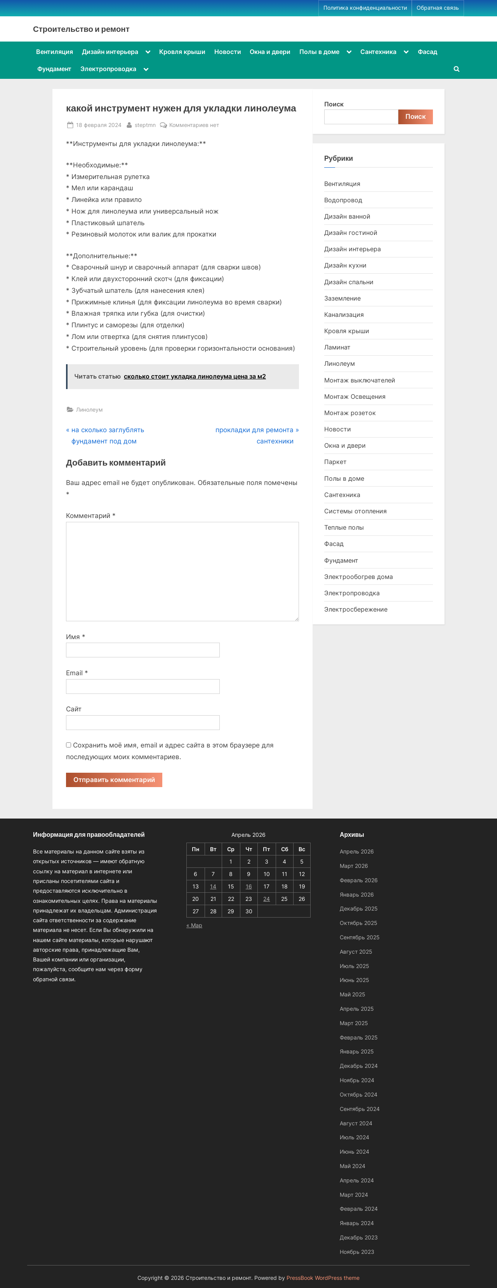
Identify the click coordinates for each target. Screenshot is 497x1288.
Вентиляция (54, 52)
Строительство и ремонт (81, 28)
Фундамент (54, 69)
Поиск (334, 104)
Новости (227, 52)
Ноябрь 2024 (357, 1080)
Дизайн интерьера (110, 52)
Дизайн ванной (347, 216)
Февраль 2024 (359, 1209)
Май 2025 (352, 994)
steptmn (145, 124)
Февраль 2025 (359, 1037)
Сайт (74, 709)
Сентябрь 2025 (360, 937)
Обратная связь (438, 8)
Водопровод (343, 200)
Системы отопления (355, 511)
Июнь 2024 (354, 1151)
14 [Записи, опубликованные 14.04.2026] (213, 886)
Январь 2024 (357, 1223)
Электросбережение (356, 609)
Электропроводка (108, 69)
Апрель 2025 (357, 1008)
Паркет (335, 462)
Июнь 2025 (354, 980)
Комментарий (91, 516)
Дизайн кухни (345, 265)
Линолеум (89, 409)
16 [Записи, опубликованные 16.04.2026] (249, 886)
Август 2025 (356, 951)
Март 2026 (354, 865)
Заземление (342, 298)
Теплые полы (344, 527)
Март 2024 (354, 1194)
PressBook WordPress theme (323, 1278)
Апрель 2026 (357, 851)
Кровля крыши (182, 52)
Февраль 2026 (359, 880)
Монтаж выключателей (359, 380)
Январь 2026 (357, 894)
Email (77, 673)
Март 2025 (354, 1023)
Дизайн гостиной (350, 232)
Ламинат (337, 347)
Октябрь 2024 (358, 1094)
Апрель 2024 (357, 1180)
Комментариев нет (194, 125)
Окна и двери (270, 52)
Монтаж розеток (350, 413)
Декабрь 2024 (359, 1065)
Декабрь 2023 (359, 1237)
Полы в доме (319, 52)
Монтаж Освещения (355, 396)
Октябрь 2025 (358, 923)
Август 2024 (356, 1123)
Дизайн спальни (349, 282)
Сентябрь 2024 (360, 1108)
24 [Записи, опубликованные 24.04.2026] (266, 898)
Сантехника (378, 52)
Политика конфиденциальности (365, 8)
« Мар (194, 925)
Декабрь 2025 (359, 909)
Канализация (344, 314)
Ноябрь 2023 (357, 1251)
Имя (75, 637)
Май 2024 (352, 1166)
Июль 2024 (354, 1137)
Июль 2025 (354, 966)
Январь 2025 (357, 1051)
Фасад (427, 52)
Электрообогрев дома (358, 577)
